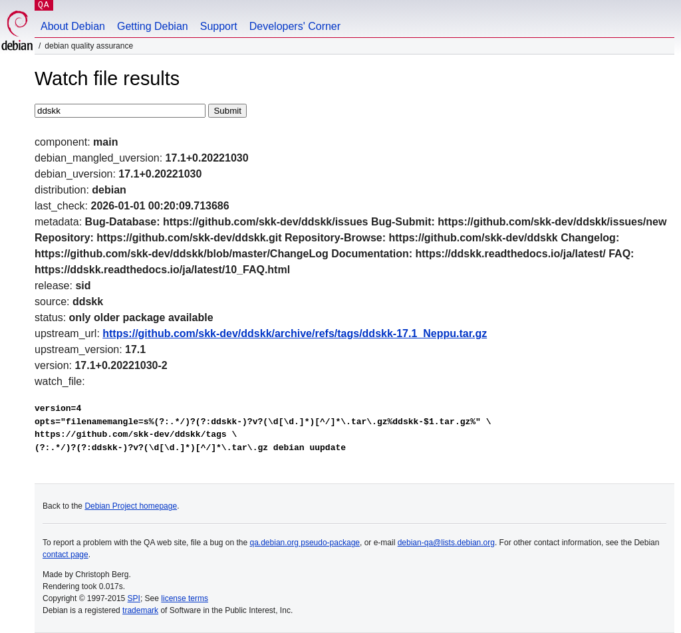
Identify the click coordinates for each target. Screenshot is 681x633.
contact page (65, 554)
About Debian (73, 26)
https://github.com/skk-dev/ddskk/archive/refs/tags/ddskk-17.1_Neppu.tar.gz (294, 333)
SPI (134, 598)
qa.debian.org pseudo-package (305, 542)
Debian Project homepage (130, 506)
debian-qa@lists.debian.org (446, 542)
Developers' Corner (294, 26)
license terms (184, 598)
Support (218, 26)
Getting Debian (152, 26)
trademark (140, 610)
